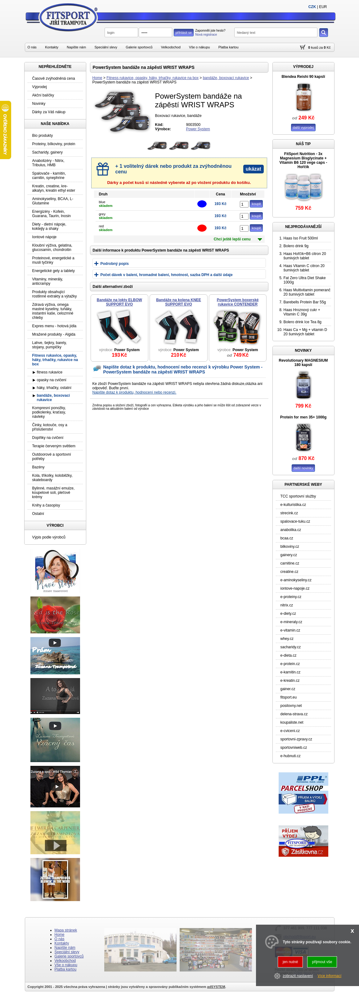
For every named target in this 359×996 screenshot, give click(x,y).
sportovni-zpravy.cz (296, 739)
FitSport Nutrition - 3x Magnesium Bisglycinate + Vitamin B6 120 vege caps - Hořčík (303, 160)
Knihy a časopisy (46, 505)
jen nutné (290, 962)
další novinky (303, 468)
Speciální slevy (105, 47)
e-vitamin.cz (290, 630)
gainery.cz (288, 555)
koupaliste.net (291, 722)
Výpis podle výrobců (48, 537)
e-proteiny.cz (291, 597)
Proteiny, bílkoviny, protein (53, 144)
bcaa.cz (286, 538)
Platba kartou (228, 47)
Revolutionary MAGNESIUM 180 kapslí (303, 362)
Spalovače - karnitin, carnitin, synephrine (49, 175)
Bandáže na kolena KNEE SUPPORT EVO (178, 302)
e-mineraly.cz (291, 622)
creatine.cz (289, 571)
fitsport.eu (288, 697)
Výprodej (39, 87)
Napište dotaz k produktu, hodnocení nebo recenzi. (134, 392)
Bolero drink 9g (296, 246)
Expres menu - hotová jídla (54, 326)
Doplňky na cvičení (48, 437)
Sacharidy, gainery (47, 152)
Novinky (39, 103)
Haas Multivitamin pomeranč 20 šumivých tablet (307, 292)
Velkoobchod (171, 47)
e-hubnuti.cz (290, 756)
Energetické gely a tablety (53, 271)
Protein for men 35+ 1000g (303, 417)
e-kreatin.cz (290, 680)
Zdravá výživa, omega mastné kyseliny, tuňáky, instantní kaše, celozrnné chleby (53, 311)
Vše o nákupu (199, 47)
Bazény (38, 467)
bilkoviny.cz (289, 546)
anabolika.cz (290, 530)
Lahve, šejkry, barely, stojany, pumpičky (49, 345)
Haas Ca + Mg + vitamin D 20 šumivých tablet (305, 332)
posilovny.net (291, 705)
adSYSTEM (216, 987)
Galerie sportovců (139, 47)
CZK (312, 7)
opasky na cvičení (51, 380)
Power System (198, 129)
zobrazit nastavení (298, 976)
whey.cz (287, 638)
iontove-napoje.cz (295, 588)
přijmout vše (322, 962)
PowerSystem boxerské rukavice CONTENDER (238, 302)
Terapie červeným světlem (53, 446)
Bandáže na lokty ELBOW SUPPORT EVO (119, 302)
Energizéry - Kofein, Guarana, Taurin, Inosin (51, 213)
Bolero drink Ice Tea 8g (303, 322)
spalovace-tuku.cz (295, 521)
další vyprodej (303, 127)
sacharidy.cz (290, 647)
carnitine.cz (289, 563)
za (321, 47)
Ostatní (38, 513)
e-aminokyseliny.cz (296, 580)
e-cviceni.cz (290, 731)
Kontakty (51, 47)
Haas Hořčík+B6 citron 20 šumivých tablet (305, 256)
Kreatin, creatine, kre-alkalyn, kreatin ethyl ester (53, 188)
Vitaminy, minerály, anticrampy (47, 281)
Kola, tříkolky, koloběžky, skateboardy (52, 477)
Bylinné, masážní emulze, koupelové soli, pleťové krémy (53, 492)
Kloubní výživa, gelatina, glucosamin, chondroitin (52, 247)
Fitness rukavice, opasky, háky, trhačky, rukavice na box (152, 78)
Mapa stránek (66, 930)
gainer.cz (287, 689)
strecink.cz (289, 513)
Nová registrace (206, 34)
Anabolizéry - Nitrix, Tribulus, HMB (48, 163)
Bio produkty (42, 135)
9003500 (193, 125)
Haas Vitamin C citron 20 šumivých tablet (304, 268)
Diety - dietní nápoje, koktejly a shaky (49, 226)
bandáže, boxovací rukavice (226, 78)
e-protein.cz (290, 664)
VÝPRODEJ (303, 67)
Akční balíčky (43, 95)
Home (97, 78)
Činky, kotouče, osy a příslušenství (49, 427)
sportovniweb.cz (293, 747)
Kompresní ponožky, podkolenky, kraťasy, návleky (49, 412)
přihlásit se (184, 32)
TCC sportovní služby (298, 496)
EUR (323, 7)
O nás (32, 47)
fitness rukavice (50, 372)
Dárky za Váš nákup (48, 112)
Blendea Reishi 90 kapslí (303, 76)
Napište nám (76, 47)
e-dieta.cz (288, 655)
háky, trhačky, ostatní (54, 388)
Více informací (330, 976)
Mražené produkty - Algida (53, 334)
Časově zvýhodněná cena (53, 78)
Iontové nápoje (44, 237)
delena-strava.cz (294, 714)
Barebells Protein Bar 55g (305, 302)
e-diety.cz (288, 613)
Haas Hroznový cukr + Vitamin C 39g (302, 312)
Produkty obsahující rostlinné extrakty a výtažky (54, 294)
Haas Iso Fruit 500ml (301, 238)
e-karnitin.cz (290, 672)
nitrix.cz (286, 605)
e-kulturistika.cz (293, 504)
